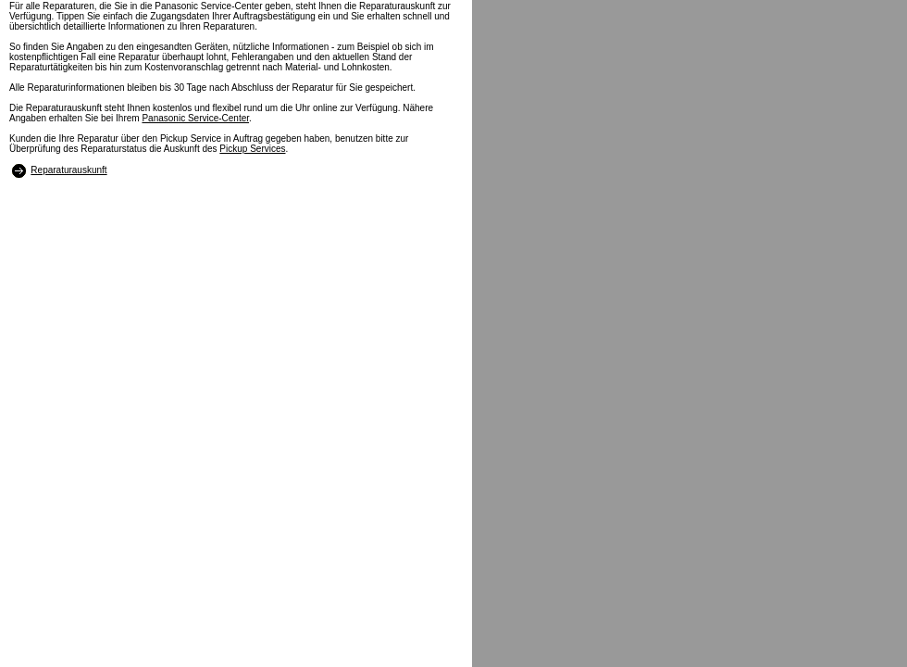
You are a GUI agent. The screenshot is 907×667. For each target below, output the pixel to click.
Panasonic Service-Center (195, 118)
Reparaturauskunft (68, 170)
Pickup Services (252, 149)
